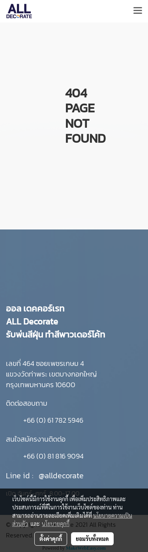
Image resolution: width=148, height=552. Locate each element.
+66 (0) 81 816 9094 (53, 456)
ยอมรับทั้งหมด (92, 538)
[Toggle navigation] (137, 11)
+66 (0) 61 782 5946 (53, 420)
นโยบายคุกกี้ (55, 523)
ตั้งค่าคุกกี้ (50, 538)
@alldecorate (61, 475)
